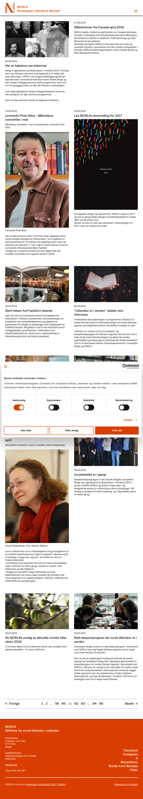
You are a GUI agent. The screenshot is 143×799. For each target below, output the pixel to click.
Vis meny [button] (136, 11)
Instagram (130, 754)
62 (76, 704)
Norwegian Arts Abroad (38, 784)
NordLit (62, 784)
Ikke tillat (26, 430)
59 (57, 704)
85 (101, 704)
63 (83, 704)
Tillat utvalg (71, 430)
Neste (129, 704)
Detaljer (128, 420)
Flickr (134, 770)
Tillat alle (117, 430)
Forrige (14, 704)
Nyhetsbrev (129, 762)
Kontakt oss (11, 764)
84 (95, 704)
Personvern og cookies (126, 784)
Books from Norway (123, 766)
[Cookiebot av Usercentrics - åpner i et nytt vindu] (123, 366)
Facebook (130, 750)
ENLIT (54, 784)
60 (64, 704)
